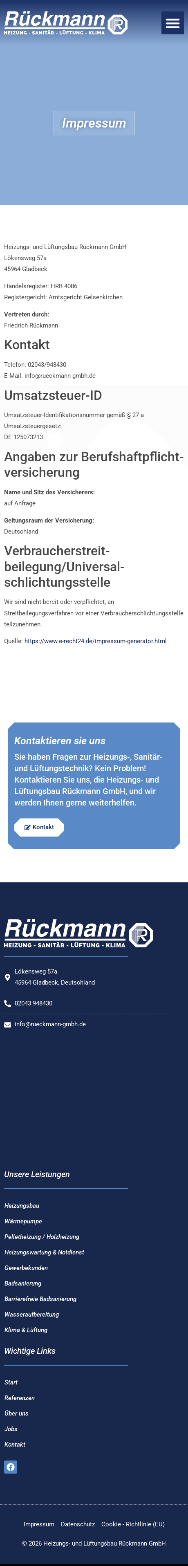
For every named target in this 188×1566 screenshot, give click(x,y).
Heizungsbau (21, 1205)
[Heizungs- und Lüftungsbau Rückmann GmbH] (86, 1100)
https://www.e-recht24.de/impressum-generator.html (96, 641)
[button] (172, 22)
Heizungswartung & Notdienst (44, 1252)
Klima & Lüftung (25, 1330)
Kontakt (14, 1444)
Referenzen (19, 1398)
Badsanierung (22, 1283)
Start (11, 1382)
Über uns (16, 1413)
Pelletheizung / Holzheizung (41, 1237)
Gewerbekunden (26, 1268)
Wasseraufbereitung (31, 1314)
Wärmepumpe (23, 1221)
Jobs (11, 1429)
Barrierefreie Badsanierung (40, 1299)
